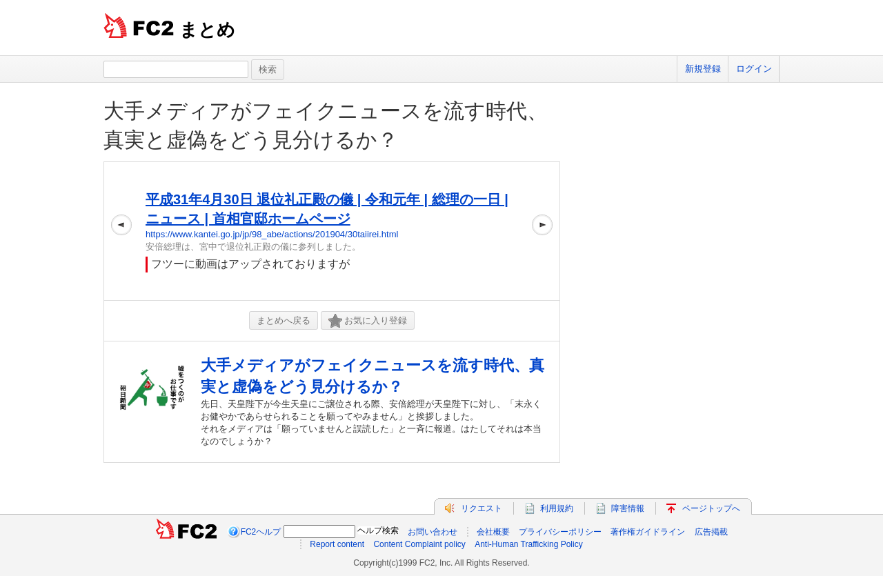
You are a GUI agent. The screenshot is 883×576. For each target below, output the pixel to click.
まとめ (207, 29)
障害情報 (627, 508)
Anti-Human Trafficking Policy (529, 544)
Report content (337, 544)
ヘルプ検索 (378, 530)
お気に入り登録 (367, 321)
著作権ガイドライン (648, 532)
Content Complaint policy (419, 544)
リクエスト (481, 508)
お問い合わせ (432, 532)
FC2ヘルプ (261, 532)
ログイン (754, 68)
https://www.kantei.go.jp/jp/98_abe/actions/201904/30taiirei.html (272, 234)
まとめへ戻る (283, 320)
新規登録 (703, 68)
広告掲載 (711, 532)
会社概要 (493, 532)
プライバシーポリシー (560, 532)
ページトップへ (711, 508)
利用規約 (556, 508)
